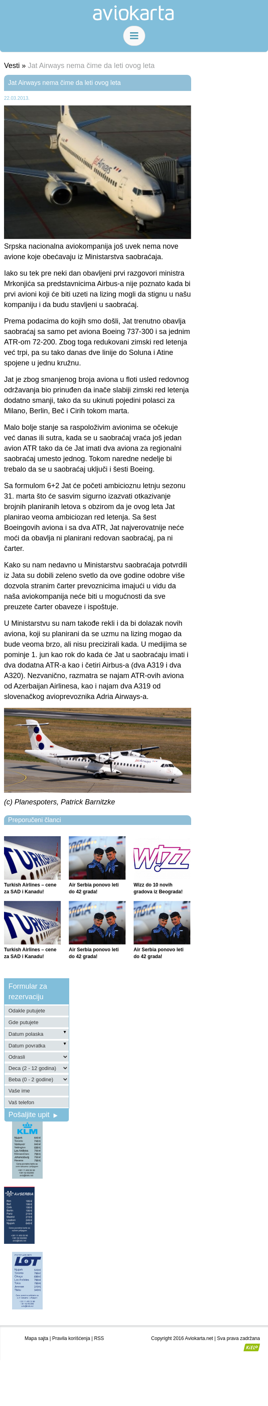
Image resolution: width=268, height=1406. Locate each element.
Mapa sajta (36, 1338)
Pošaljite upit (33, 1115)
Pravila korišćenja (71, 1338)
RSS (99, 1338)
